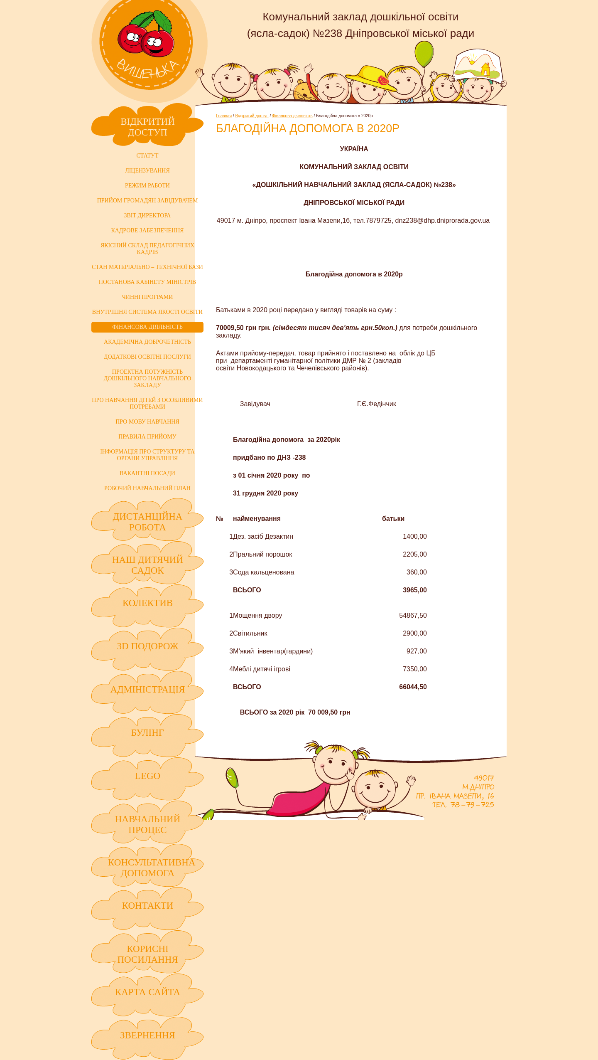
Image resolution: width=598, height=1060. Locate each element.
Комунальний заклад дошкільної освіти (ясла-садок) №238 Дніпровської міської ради (149, 51)
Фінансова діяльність (292, 115)
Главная (224, 115)
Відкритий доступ (251, 115)
